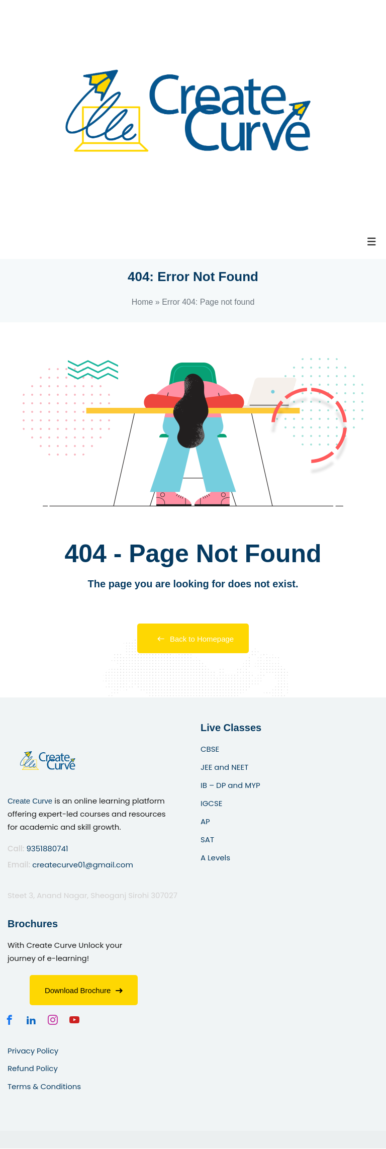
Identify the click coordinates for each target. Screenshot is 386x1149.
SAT (207, 839)
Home (142, 302)
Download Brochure (84, 990)
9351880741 (47, 849)
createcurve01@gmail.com (82, 864)
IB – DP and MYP (230, 785)
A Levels (215, 857)
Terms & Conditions (44, 1087)
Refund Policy (33, 1069)
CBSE (210, 749)
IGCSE (211, 804)
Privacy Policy (33, 1050)
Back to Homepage (193, 639)
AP (205, 821)
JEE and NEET (224, 767)
